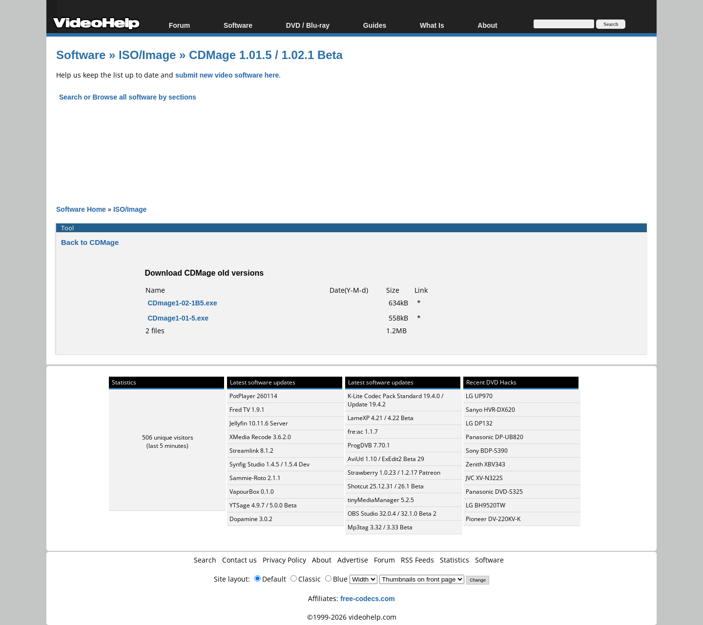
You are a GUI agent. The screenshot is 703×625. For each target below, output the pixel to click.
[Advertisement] (351, 144)
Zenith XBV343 (485, 464)
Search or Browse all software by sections (127, 96)
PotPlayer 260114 (253, 396)
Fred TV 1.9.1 (247, 409)
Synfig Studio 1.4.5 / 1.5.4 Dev (269, 464)
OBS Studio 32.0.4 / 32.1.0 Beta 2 (392, 513)
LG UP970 (479, 396)
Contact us (239, 560)
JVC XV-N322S (484, 478)
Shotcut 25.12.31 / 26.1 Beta (386, 486)
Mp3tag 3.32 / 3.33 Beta (380, 527)
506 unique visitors (167, 437)
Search (205, 560)
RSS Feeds (417, 560)
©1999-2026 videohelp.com (351, 617)
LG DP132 (479, 423)
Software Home (81, 209)
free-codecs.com (367, 598)
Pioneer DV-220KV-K (493, 519)
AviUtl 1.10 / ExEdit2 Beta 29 (386, 459)
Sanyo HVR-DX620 (490, 409)
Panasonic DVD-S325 (494, 491)
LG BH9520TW (485, 505)
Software (238, 25)
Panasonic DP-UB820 (494, 437)
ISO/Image (147, 54)
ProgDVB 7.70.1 (369, 445)
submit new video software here (227, 75)
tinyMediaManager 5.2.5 (381, 500)
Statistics (454, 560)
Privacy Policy (284, 560)
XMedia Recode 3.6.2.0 (260, 437)
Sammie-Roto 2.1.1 (255, 478)
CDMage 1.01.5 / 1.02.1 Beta (266, 54)
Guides (374, 25)
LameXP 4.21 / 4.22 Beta (381, 418)
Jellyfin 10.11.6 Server (258, 423)
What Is (432, 25)
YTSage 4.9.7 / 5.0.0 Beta (263, 505)
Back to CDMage (90, 242)
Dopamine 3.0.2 (250, 519)
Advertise (352, 560)
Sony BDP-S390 (487, 450)
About (487, 25)
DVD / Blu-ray (308, 25)
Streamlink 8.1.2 (251, 450)
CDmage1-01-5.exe (178, 318)
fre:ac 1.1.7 (363, 431)
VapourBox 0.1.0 (251, 491)
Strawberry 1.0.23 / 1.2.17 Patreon (394, 472)
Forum (179, 25)
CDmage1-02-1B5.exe (182, 302)
